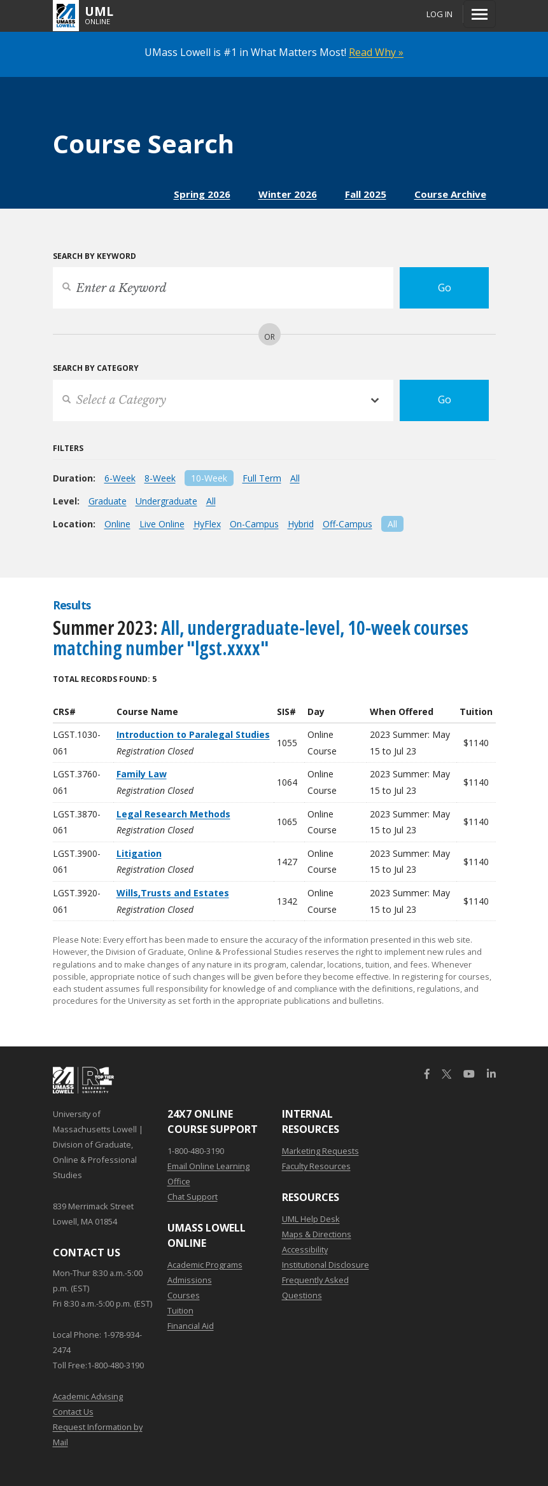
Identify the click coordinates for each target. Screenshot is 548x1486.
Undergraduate (166, 501)
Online (117, 524)
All (295, 478)
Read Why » (376, 52)
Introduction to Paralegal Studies (193, 734)
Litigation (139, 853)
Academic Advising (88, 1396)
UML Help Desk (311, 1219)
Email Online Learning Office (208, 1173)
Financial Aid (190, 1325)
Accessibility (305, 1249)
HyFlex (207, 524)
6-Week (120, 478)
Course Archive (450, 194)
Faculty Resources (316, 1166)
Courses (183, 1295)
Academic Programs (204, 1264)
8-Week (160, 478)
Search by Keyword (94, 256)
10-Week (209, 478)
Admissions (189, 1280)
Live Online (162, 524)
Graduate (107, 501)
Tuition (180, 1310)
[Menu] (479, 14)
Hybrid (301, 524)
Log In (439, 14)
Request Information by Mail (98, 1434)
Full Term (261, 478)
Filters (68, 448)
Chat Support (192, 1196)
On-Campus (254, 524)
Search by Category (96, 368)
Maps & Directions (316, 1234)
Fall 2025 (365, 194)
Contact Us (73, 1411)
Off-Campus (347, 524)
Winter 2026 (287, 194)
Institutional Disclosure (325, 1264)
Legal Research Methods (173, 814)
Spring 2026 (202, 194)
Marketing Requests (320, 1150)
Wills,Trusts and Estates (172, 893)
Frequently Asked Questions (315, 1287)
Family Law (141, 774)
